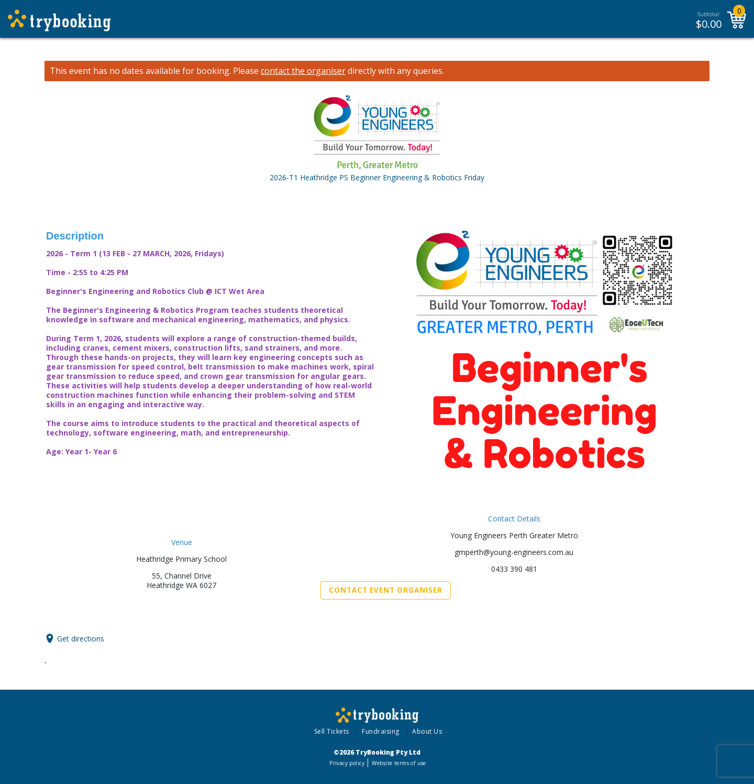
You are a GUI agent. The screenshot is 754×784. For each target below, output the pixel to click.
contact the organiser (303, 71)
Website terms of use (399, 763)
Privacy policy (346, 763)
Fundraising (381, 731)
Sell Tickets (331, 731)
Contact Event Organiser (385, 590)
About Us (427, 731)
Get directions (80, 639)
